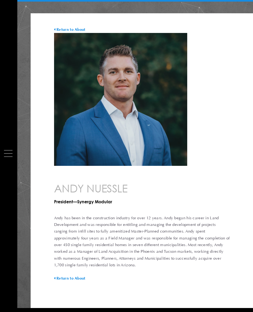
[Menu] (8, 153)
